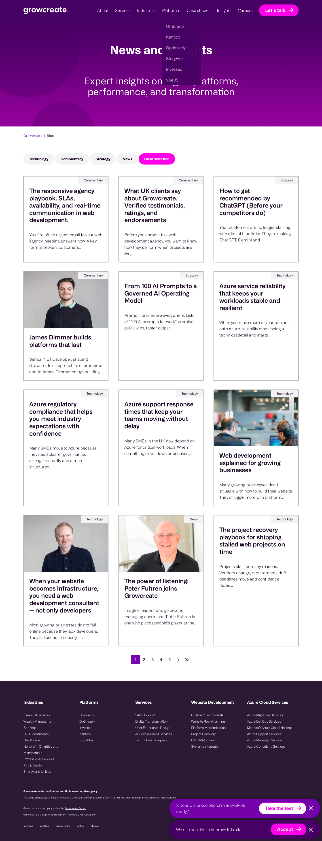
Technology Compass (151, 740)
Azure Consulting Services (266, 746)
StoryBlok (86, 740)
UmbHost (43, 826)
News (127, 159)
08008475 (90, 814)
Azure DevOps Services (264, 721)
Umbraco (86, 715)
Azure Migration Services (265, 715)
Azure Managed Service (264, 740)
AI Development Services (153, 734)
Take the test (279, 808)
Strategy (102, 159)
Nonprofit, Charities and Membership (41, 750)
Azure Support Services (264, 734)
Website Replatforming (208, 721)
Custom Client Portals (207, 715)
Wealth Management (39, 721)
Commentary (72, 159)
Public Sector (33, 765)
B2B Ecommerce (36, 734)
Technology (39, 159)
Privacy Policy (62, 826)
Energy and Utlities (37, 771)
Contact (80, 826)
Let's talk (275, 10)
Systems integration (205, 746)
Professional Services (38, 759)
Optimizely (87, 721)
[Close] (311, 808)
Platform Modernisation (208, 728)
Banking (29, 728)
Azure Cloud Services (267, 702)
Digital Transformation (151, 721)
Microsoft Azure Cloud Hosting (269, 728)
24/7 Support (145, 715)
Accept (285, 829)
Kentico (85, 734)
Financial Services (36, 715)
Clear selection (156, 159)
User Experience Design (152, 728)
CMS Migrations (203, 740)
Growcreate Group (75, 808)
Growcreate (32, 135)
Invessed (86, 728)
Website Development (212, 702)
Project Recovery (203, 734)
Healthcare (31, 740)
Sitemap (95, 826)
